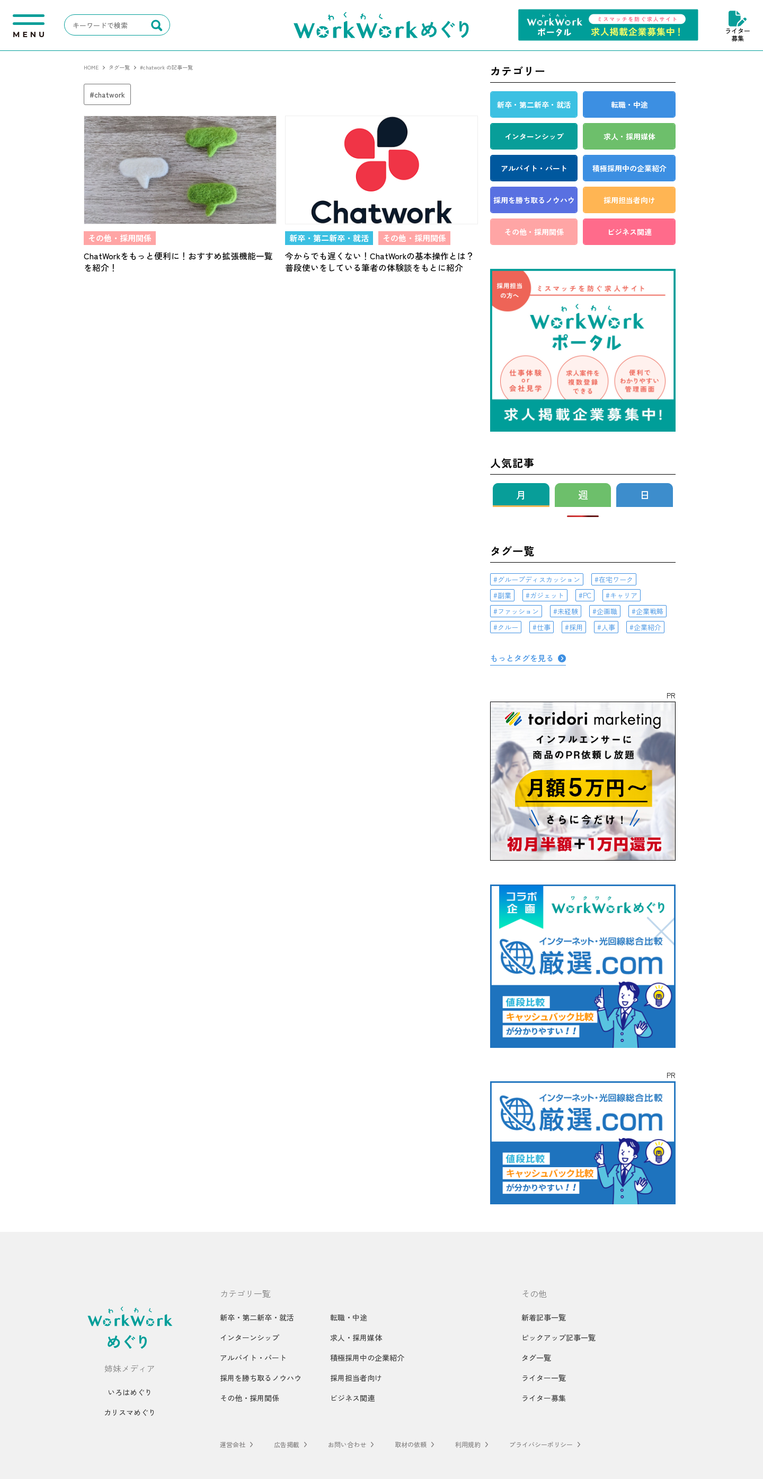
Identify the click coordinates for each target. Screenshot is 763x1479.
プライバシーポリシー (541, 1444)
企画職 (607, 611)
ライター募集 (737, 25)
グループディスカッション (539, 579)
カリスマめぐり (130, 1412)
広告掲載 (286, 1444)
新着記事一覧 (543, 1317)
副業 (504, 595)
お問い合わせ (347, 1444)
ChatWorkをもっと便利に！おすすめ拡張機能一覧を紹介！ (178, 262)
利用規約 (468, 1444)
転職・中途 (348, 1317)
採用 (576, 627)
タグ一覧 (536, 1357)
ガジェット (547, 595)
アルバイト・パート (253, 1357)
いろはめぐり (130, 1392)
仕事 (544, 627)
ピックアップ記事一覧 (558, 1337)
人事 (608, 627)
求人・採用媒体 (356, 1337)
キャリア (623, 595)
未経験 (567, 611)
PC (587, 595)
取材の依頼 (411, 1444)
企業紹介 (647, 627)
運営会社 (232, 1444)
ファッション (518, 611)
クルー (508, 627)
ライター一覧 (543, 1377)
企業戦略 (649, 611)
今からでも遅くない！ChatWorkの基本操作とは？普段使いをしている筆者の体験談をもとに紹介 (379, 262)
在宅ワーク (616, 579)
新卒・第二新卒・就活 (257, 1317)
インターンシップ (249, 1337)
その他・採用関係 (249, 1398)
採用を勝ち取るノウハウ (260, 1377)
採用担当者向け (356, 1377)
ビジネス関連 (352, 1398)
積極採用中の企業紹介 (367, 1357)
